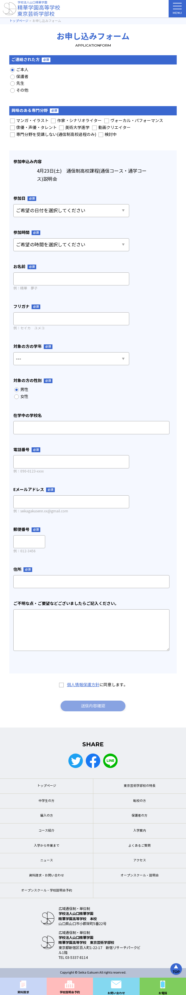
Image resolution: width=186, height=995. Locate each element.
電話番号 (26, 449)
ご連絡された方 (30, 59)
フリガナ (26, 306)
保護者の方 (139, 815)
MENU (177, 10)
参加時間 (26, 232)
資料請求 (23, 992)
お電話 (162, 993)
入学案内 (139, 830)
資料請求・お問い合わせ (46, 875)
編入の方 (46, 815)
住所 (22, 569)
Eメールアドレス (34, 489)
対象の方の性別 (32, 380)
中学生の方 (46, 801)
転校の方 (139, 801)
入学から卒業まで (46, 846)
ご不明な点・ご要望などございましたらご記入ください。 (66, 603)
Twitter (75, 761)
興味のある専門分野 (35, 110)
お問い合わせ (116, 993)
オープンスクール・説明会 (140, 875)
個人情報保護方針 (83, 684)
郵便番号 (26, 529)
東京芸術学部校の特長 (140, 786)
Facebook (93, 761)
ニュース (46, 860)
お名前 (24, 266)
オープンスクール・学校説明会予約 (46, 890)
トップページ (46, 786)
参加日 (24, 198)
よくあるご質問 (139, 846)
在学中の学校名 (27, 415)
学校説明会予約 (70, 992)
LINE (110, 761)
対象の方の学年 (32, 346)
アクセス (139, 860)
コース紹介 (46, 830)
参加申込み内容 (27, 161)
